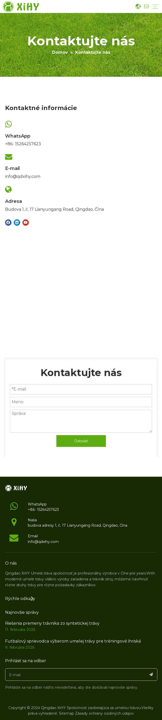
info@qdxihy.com (22, 176)
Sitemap (66, 713)
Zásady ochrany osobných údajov (104, 713)
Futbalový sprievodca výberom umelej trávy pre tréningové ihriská (73, 641)
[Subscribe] (151, 675)
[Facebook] (8, 222)
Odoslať (81, 441)
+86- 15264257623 (23, 143)
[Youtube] (25, 222)
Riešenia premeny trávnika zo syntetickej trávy (52, 623)
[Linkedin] (17, 222)
